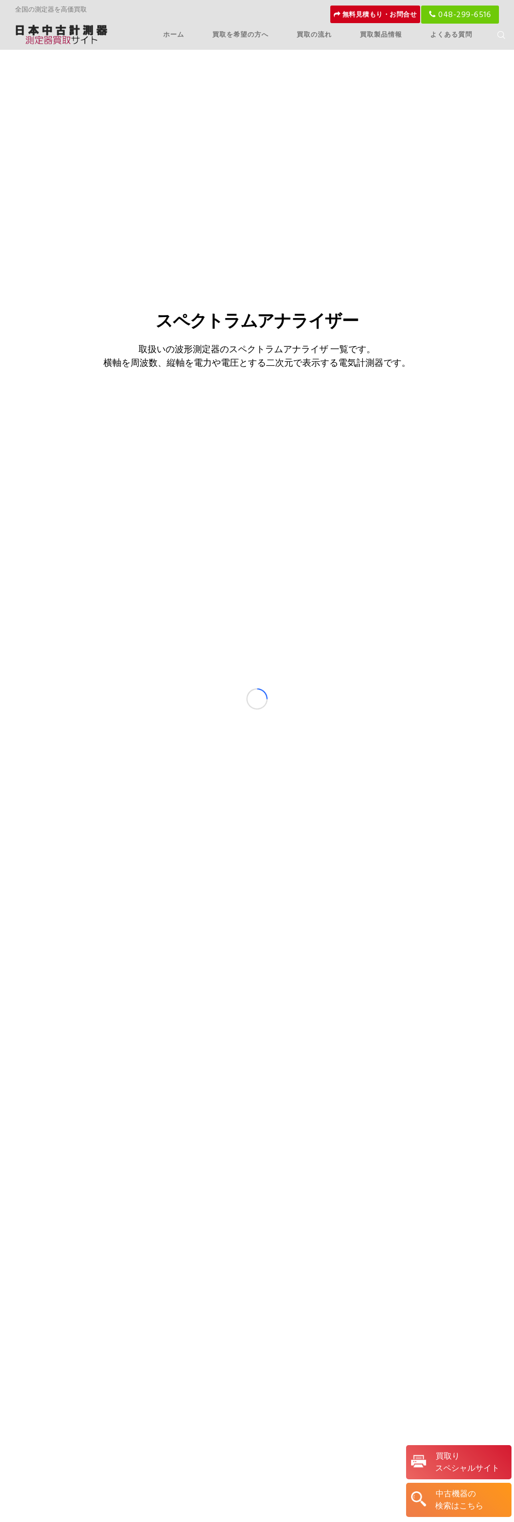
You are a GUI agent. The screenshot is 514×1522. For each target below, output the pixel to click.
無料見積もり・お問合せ (375, 14)
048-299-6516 (460, 14)
